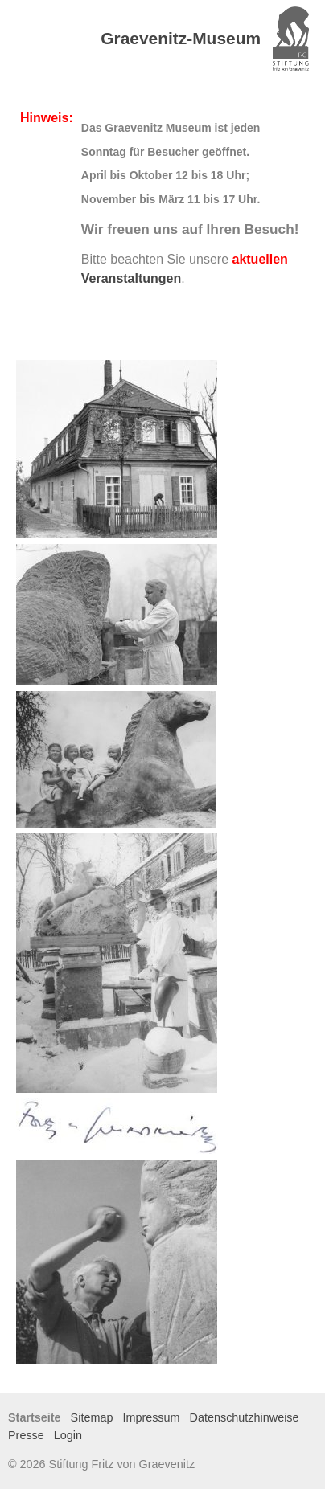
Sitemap (92, 1417)
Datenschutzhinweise (244, 1417)
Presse (26, 1435)
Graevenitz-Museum (181, 38)
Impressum (150, 1417)
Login (68, 1435)
